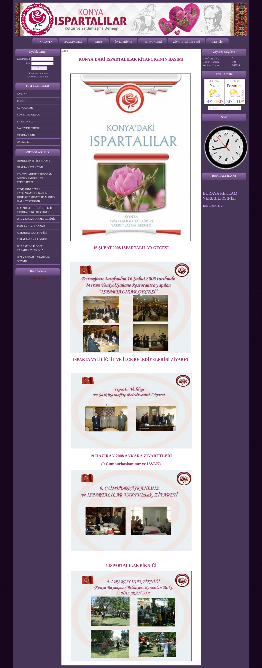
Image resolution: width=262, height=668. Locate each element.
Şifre (27, 63)
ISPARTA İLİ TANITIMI (30, 167)
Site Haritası (38, 278)
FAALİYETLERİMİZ (28, 128)
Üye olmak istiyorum (38, 76)
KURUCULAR (25, 107)
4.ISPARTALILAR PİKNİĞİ (32, 232)
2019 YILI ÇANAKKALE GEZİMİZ (36, 218)
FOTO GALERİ (152, 41)
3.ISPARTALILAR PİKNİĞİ (32, 239)
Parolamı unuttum (38, 73)
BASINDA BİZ (25, 121)
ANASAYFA (45, 41)
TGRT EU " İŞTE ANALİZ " (32, 225)
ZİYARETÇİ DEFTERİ (186, 41)
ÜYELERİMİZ (123, 41)
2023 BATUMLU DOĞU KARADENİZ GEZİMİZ (30, 248)
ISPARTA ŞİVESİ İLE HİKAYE (33, 160)
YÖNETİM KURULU (28, 114)
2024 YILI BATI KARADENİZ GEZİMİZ (33, 259)
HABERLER (24, 141)
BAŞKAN (22, 94)
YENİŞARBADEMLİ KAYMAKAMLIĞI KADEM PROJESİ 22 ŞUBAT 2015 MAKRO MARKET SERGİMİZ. (36, 195)
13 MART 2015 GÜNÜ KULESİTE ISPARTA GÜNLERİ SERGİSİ (35, 210)
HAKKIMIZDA (73, 41)
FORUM (98, 41)
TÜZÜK (21, 101)
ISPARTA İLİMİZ (26, 135)
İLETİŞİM (217, 41)
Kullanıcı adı (24, 58)
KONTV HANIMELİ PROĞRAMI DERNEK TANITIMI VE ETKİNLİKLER (35, 178)
